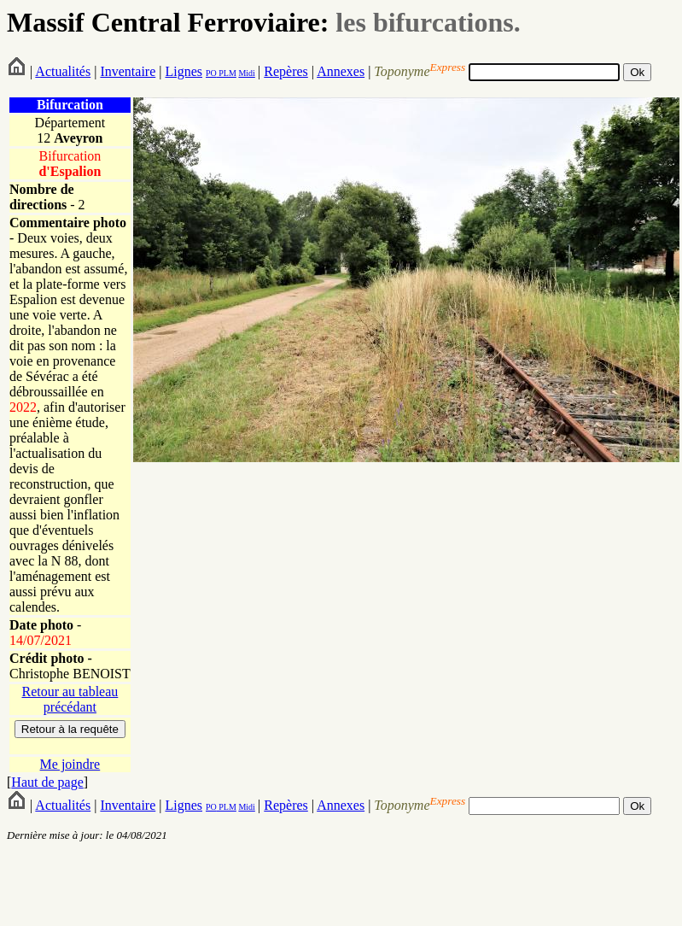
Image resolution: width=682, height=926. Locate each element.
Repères (286, 71)
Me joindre (70, 764)
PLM (226, 73)
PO (211, 73)
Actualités (62, 71)
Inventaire (127, 71)
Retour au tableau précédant (69, 699)
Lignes (183, 71)
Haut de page (47, 782)
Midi (246, 73)
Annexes (340, 71)
